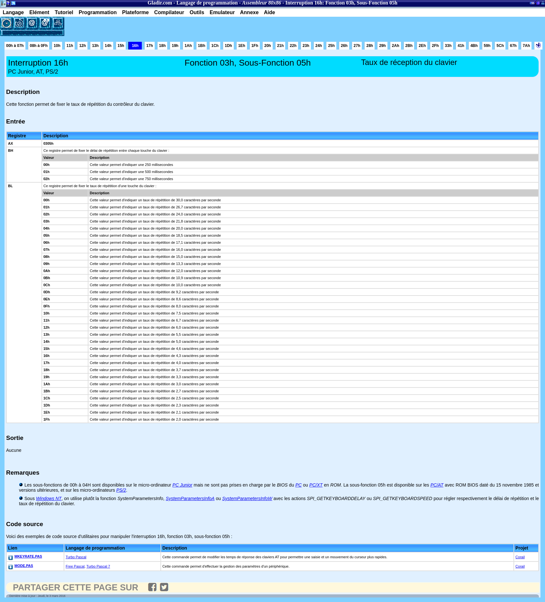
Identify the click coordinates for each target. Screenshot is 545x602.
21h (280, 45)
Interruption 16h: (304, 2)
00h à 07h (15, 45)
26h (344, 45)
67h (513, 45)
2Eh (422, 45)
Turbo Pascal (76, 557)
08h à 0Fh (39, 45)
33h (448, 45)
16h (135, 45)
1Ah (188, 45)
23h (306, 45)
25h (331, 45)
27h (357, 45)
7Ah (526, 45)
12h (82, 45)
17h (149, 45)
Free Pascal (75, 566)
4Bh (474, 45)
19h (175, 45)
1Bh (201, 45)
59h (487, 45)
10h (57, 45)
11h (70, 45)
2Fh (435, 45)
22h (293, 45)
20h (267, 45)
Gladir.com (160, 2)
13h (95, 45)
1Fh (254, 45)
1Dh (228, 45)
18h (162, 45)
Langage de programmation (207, 2)
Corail (520, 557)
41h (461, 45)
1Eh (241, 45)
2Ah (395, 45)
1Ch (215, 45)
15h (121, 45)
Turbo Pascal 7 (98, 566)
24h (318, 45)
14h (108, 45)
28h (369, 45)
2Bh (409, 45)
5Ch (500, 45)
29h (382, 45)
